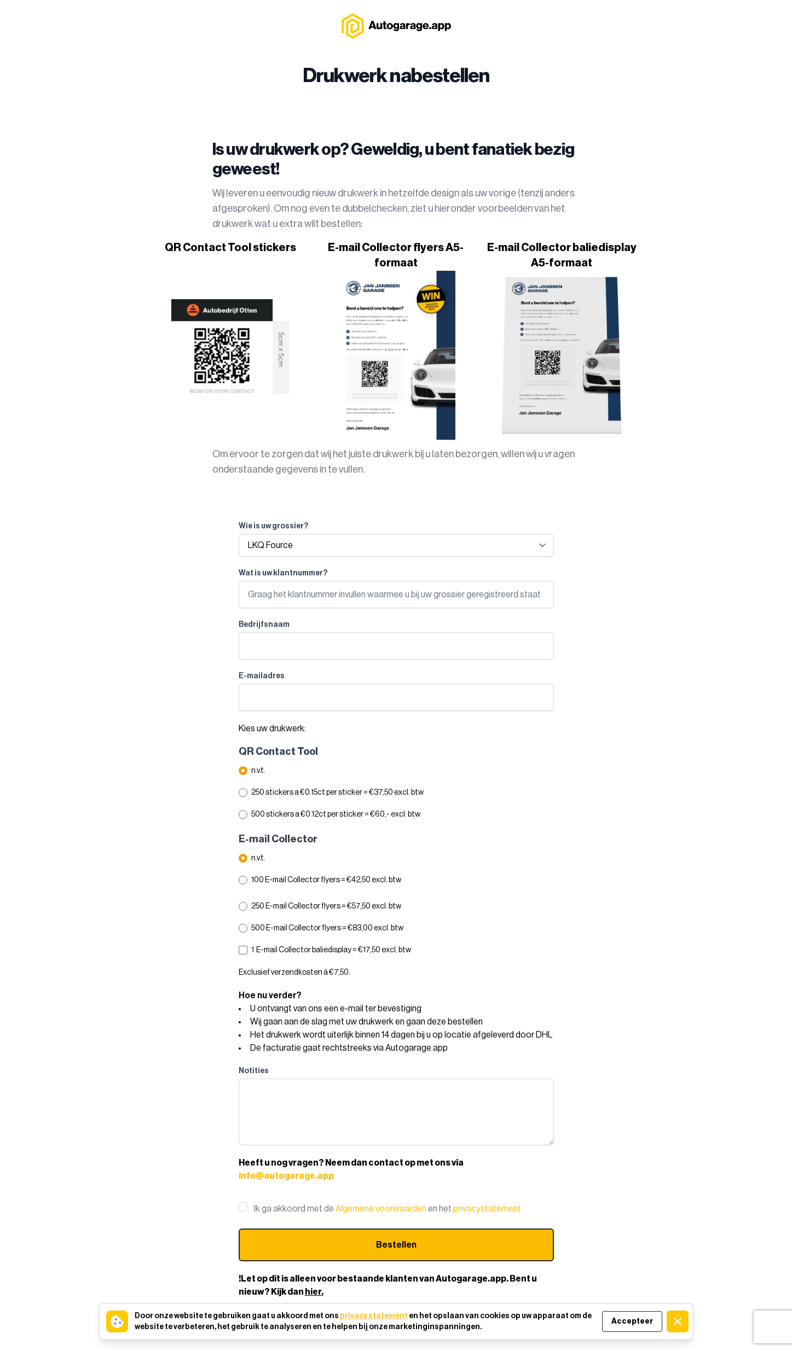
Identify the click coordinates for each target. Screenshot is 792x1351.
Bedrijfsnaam (264, 624)
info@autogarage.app (286, 1176)
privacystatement (487, 1208)
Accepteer (632, 1321)
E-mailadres (262, 676)
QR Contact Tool (278, 751)
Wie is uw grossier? (273, 526)
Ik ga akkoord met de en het (387, 1208)
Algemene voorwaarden (381, 1208)
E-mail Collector (278, 839)
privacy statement (374, 1316)
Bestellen (396, 1245)
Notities (254, 1071)
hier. (314, 1292)
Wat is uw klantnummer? (283, 573)
